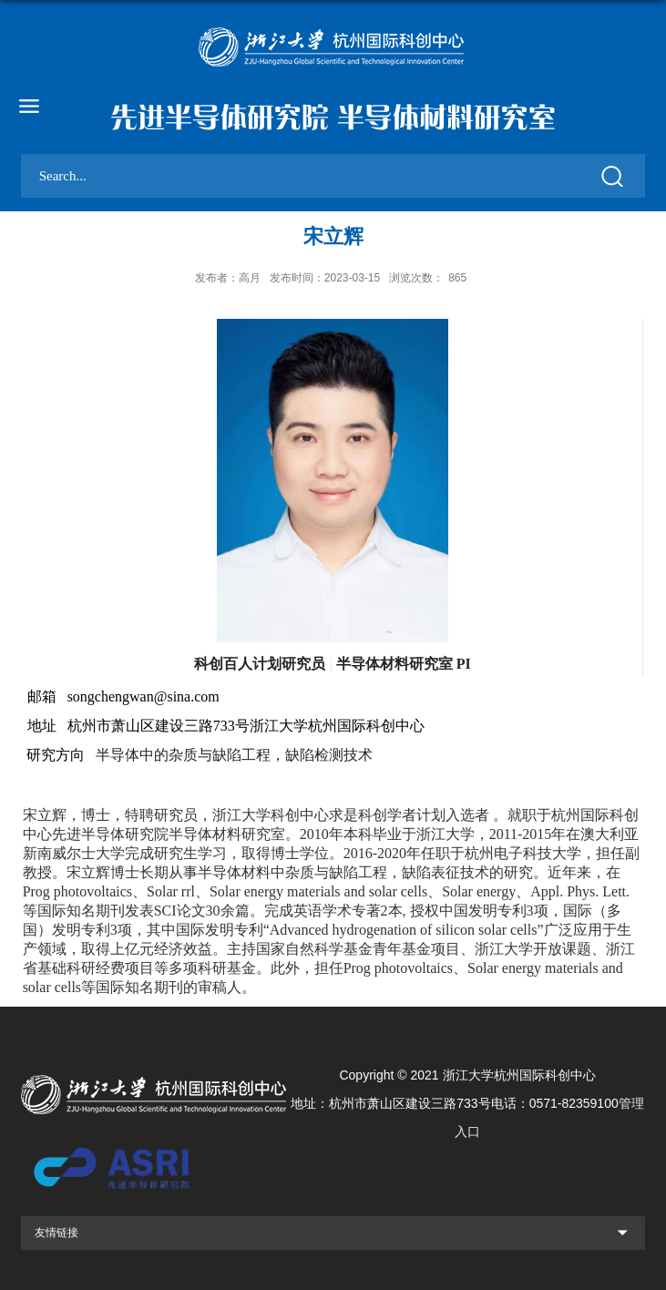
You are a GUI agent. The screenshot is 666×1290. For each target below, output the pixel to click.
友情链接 (56, 1232)
